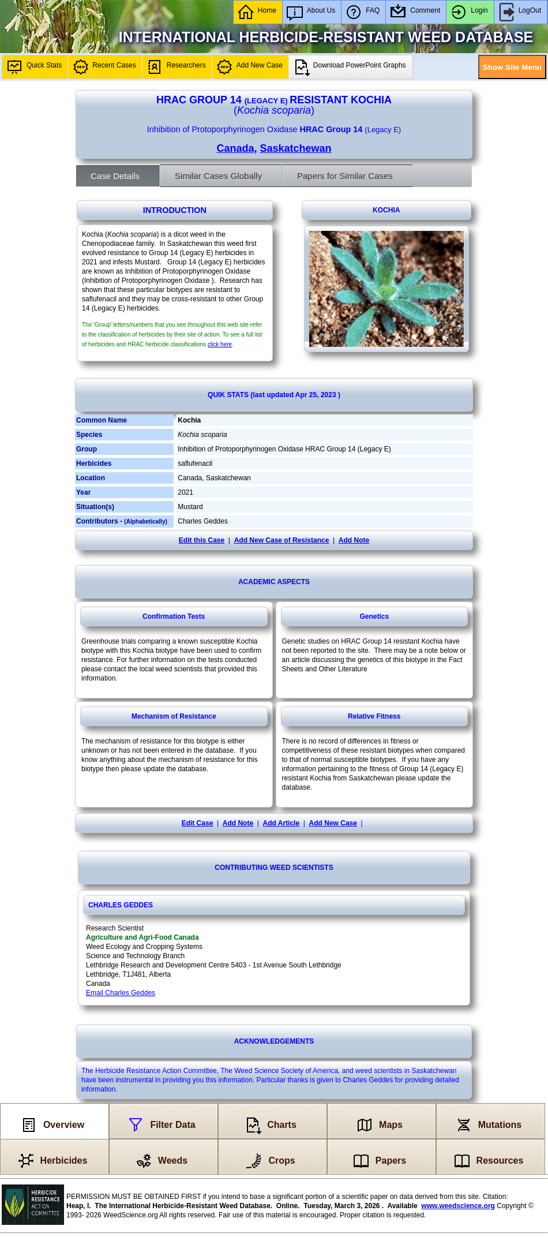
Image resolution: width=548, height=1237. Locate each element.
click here (220, 344)
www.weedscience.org (458, 1206)
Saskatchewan (295, 148)
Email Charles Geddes (120, 993)
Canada (235, 148)
